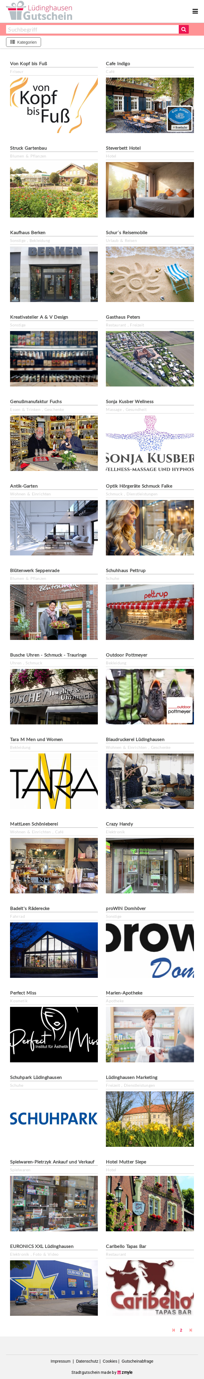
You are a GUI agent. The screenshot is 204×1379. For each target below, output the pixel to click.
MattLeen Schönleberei (34, 823)
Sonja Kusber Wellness (130, 401)
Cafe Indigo (118, 63)
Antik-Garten (23, 485)
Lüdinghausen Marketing (131, 1077)
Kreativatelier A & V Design (39, 317)
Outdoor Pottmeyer (126, 654)
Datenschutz (86, 1361)
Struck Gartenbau (28, 148)
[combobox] (92, 29)
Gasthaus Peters (123, 317)
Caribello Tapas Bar (126, 1246)
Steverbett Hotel (123, 148)
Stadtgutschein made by (101, 1372)
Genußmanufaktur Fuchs (35, 401)
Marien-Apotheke (124, 992)
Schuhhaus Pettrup (125, 570)
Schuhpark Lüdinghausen (36, 1077)
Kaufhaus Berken (27, 232)
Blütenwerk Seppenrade (34, 570)
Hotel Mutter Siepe (126, 1161)
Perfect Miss (23, 992)
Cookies (109, 1361)
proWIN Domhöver (126, 908)
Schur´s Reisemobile (126, 232)
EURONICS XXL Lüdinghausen (41, 1246)
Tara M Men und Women (36, 739)
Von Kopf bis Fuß (28, 63)
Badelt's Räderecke (29, 908)
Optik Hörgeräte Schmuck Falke (139, 485)
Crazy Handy (119, 823)
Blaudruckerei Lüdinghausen (135, 739)
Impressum (61, 1361)
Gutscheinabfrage (137, 1361)
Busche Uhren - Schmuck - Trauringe (48, 654)
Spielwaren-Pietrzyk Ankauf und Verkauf (52, 1161)
